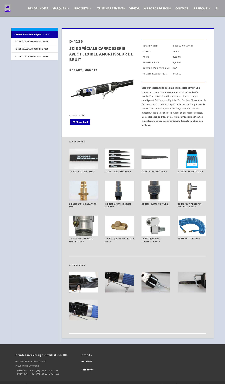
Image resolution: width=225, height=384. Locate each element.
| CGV (207, 380)
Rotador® (86, 357)
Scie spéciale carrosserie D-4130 (31, 37)
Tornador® (87, 365)
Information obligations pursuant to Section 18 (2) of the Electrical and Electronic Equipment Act (109, 380)
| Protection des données (189, 380)
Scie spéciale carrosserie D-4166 (31, 52)
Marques (59, 9)
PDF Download (80, 117)
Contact (181, 9)
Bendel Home (38, 9)
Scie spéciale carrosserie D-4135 (31, 44)
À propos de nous (157, 9)
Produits (81, 9)
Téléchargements (111, 9)
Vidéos (134, 9)
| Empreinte (168, 380)
